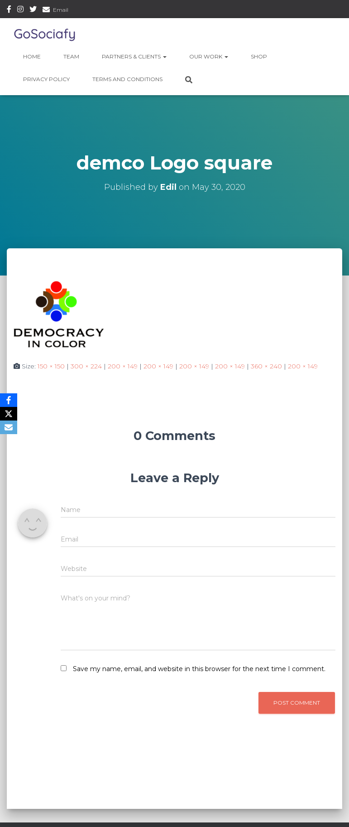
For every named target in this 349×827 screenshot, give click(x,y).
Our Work (208, 56)
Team (71, 56)
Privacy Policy (46, 79)
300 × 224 (86, 366)
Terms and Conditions (127, 79)
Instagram (20, 10)
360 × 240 (266, 366)
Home (32, 56)
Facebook (9, 10)
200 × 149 (123, 366)
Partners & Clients (134, 56)
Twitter (33, 10)
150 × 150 (51, 366)
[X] (8, 414)
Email (60, 9)
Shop (259, 56)
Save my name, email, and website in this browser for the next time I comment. (199, 669)
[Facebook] (8, 400)
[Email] (8, 427)
